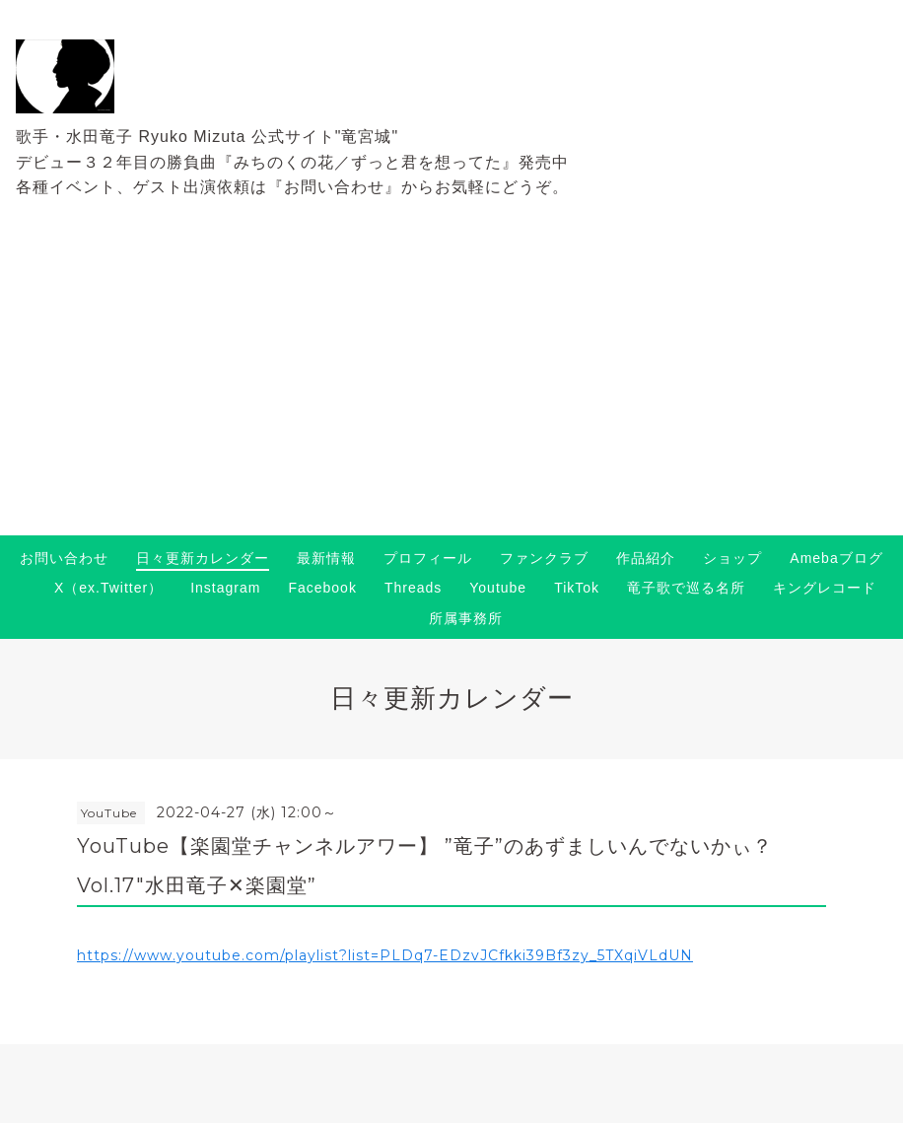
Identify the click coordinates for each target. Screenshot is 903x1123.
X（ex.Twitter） (108, 588)
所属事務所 (466, 618)
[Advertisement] (451, 387)
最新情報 (326, 558)
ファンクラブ (544, 558)
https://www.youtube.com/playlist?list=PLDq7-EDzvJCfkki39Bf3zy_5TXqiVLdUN (385, 955)
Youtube (497, 588)
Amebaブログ (836, 558)
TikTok (576, 588)
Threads (413, 588)
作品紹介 (645, 558)
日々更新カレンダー (202, 558)
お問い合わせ (64, 558)
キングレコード (824, 588)
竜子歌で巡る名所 (686, 588)
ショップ (732, 558)
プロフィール (427, 558)
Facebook (322, 588)
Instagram (225, 588)
